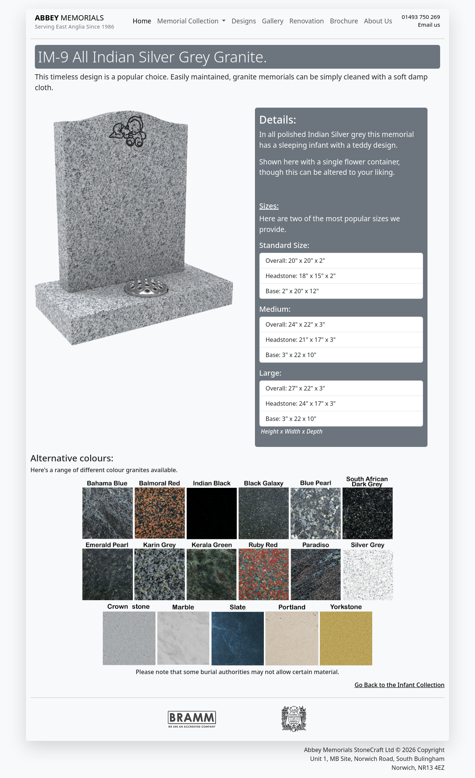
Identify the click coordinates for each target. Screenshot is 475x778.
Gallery (273, 20)
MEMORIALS (69, 18)
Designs (244, 20)
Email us (429, 24)
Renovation (306, 20)
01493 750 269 (421, 16)
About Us (378, 20)
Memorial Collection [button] (188, 20)
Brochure (344, 20)
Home (141, 20)
